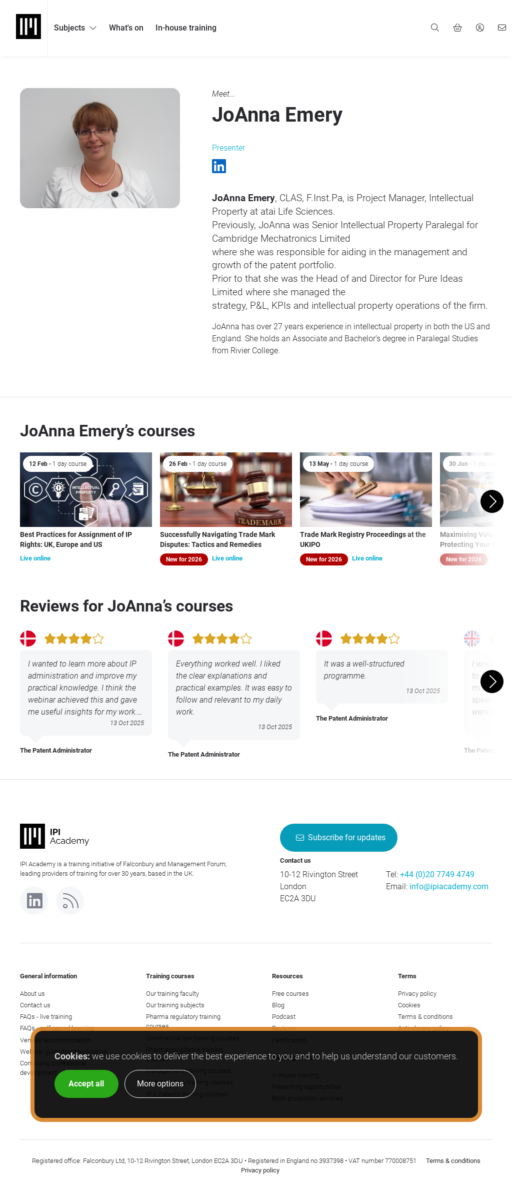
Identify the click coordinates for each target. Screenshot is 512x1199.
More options (160, 1083)
